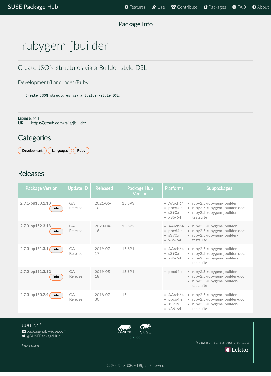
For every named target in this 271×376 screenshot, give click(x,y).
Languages (60, 154)
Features (135, 7)
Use (158, 7)
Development (32, 154)
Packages (215, 7)
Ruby (81, 154)
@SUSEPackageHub (41, 340)
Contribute (184, 7)
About (260, 7)
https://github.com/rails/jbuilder (58, 127)
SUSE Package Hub (33, 7)
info (56, 212)
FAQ (239, 7)
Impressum (30, 349)
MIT (36, 122)
